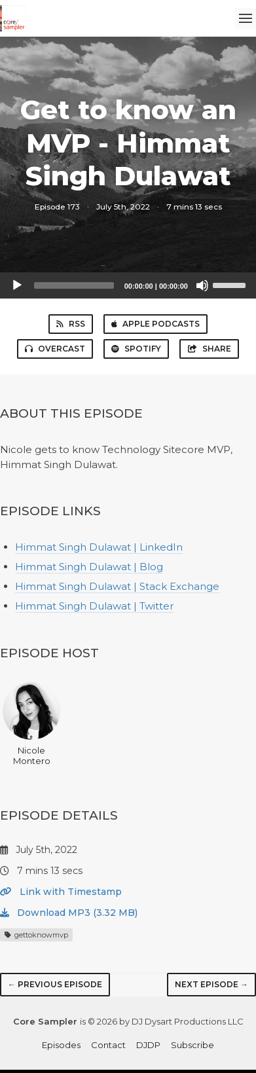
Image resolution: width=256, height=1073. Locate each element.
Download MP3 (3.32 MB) (68, 912)
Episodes (61, 1045)
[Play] (17, 285)
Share (209, 349)
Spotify (136, 349)
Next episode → (211, 984)
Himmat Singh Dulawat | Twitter (94, 606)
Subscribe (192, 1045)
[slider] (74, 285)
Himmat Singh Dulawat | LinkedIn (99, 547)
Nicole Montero (31, 724)
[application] (128, 285)
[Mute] (202, 285)
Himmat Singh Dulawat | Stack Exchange (117, 586)
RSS (70, 324)
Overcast (55, 349)
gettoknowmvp (36, 934)
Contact (108, 1045)
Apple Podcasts (155, 324)
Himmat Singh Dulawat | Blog (89, 566)
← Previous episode (55, 984)
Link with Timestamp (61, 892)
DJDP (148, 1045)
